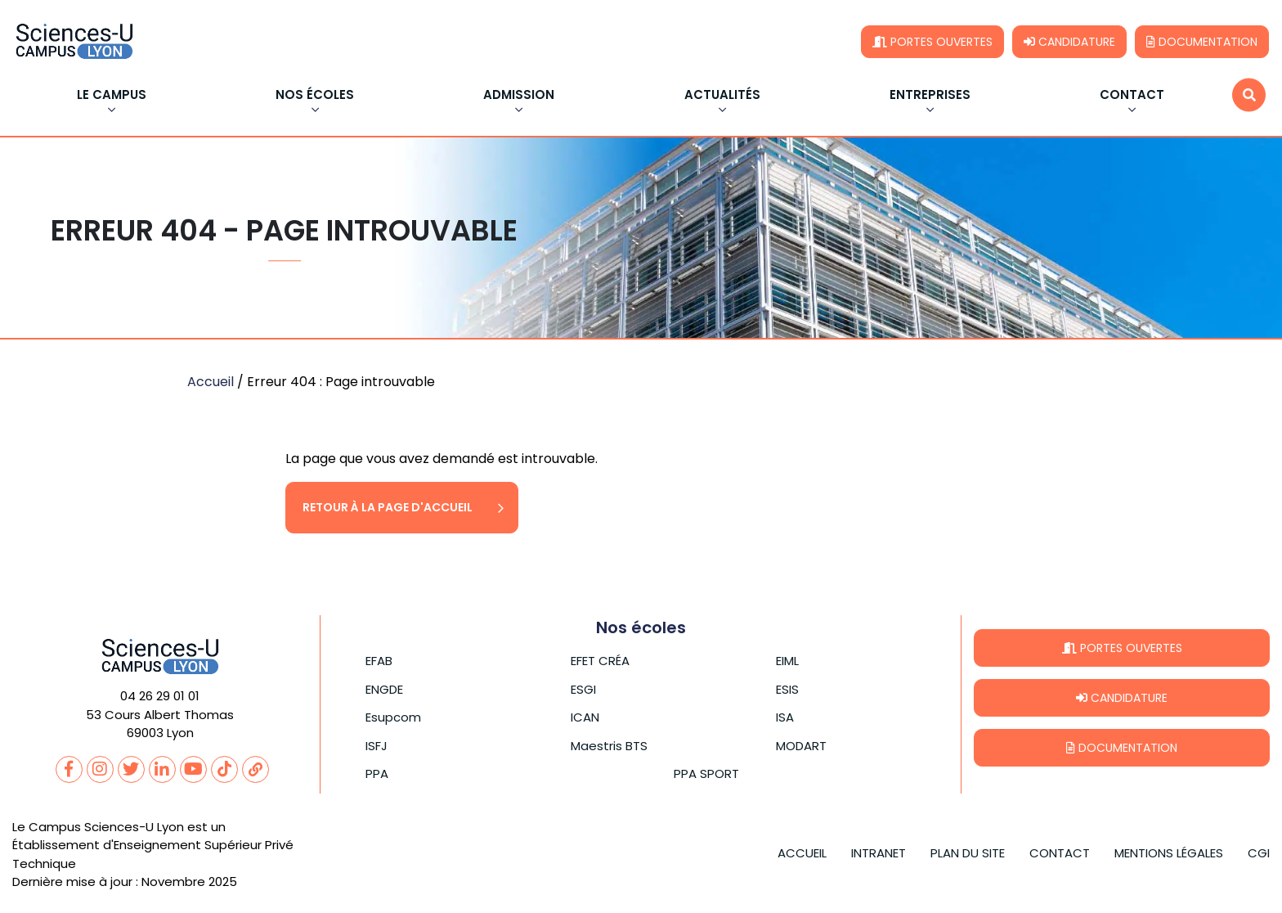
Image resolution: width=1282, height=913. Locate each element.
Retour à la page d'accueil (388, 507)
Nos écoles (315, 96)
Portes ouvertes (932, 42)
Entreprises (930, 96)
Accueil (210, 381)
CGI (1259, 852)
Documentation (1201, 42)
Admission (518, 96)
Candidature (1069, 42)
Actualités (722, 96)
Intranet (878, 852)
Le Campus (111, 96)
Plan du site (967, 852)
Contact (1132, 96)
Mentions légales (1168, 852)
